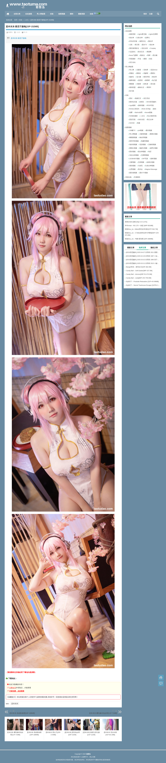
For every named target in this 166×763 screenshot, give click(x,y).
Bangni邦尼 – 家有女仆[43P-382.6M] (138, 267)
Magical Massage (151, 169)
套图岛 (10, 32)
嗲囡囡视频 (133, 137)
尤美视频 (141, 162)
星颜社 (131, 73)
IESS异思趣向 (151, 102)
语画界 (146, 70)
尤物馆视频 (152, 144)
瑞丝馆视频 (133, 144)
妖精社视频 (150, 162)
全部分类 (17, 14)
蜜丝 (154, 109)
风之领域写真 (152, 116)
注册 (150, 14)
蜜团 (145, 59)
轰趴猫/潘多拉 (134, 48)
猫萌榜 (147, 80)
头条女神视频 (149, 166)
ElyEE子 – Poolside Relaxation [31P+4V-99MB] (142, 281)
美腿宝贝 (138, 98)
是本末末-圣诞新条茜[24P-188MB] (22, 713)
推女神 (131, 37)
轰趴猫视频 (133, 173)
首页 (8, 14)
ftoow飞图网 (133, 55)
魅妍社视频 (143, 148)
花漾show (154, 70)
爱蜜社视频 (154, 134)
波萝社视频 (154, 148)
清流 (150, 59)
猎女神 (152, 45)
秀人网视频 (133, 134)
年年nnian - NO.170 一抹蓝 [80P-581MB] (139, 225)
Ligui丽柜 (132, 105)
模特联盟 (132, 87)
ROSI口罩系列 (134, 109)
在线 (95, 13)
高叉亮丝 (147, 98)
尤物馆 (138, 84)
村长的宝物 (133, 41)
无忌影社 (132, 52)
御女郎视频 (143, 137)
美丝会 (140, 169)
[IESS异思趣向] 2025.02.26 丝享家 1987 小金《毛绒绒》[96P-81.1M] (143, 256)
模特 (71, 14)
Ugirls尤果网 (153, 34)
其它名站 (132, 62)
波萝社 (147, 37)
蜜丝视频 (149, 130)
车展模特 (137, 177)
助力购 (131, 91)
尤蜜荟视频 (143, 134)
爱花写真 (132, 119)
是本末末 (14, 704)
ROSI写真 (150, 105)
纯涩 (149, 151)
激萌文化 (142, 41)
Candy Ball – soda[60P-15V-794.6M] (138, 278)
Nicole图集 (148, 112)
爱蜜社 (153, 73)
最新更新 (81, 14)
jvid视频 (140, 130)
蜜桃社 (138, 73)
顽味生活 (141, 87)
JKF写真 (145, 158)
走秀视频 (132, 169)
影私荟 (146, 84)
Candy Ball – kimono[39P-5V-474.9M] (139, 274)
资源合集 (128, 177)
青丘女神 (150, 119)
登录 (145, 14)
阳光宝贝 (141, 52)
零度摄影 (132, 59)
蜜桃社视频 (133, 148)
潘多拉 (142, 55)
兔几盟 (154, 80)
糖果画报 (132, 80)
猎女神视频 (142, 151)
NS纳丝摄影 (133, 116)
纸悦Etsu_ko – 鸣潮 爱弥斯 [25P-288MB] (139, 239)
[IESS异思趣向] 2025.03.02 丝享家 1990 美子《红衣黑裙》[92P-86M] (143, 260)
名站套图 (28, 14)
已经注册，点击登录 (16, 691)
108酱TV (132, 130)
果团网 (149, 52)
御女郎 (154, 77)
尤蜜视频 (132, 162)
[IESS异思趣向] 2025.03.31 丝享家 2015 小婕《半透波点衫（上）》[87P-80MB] (143, 263)
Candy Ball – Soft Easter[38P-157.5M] (139, 271)
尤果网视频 (145, 155)
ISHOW (132, 123)
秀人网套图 (41, 14)
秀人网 (131, 70)
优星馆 (140, 80)
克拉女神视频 (134, 155)
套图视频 (61, 14)
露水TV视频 (143, 173)
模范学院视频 (134, 141)
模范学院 (147, 77)
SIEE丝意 (141, 119)
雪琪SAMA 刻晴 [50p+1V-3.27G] (136, 222)
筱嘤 (130, 112)
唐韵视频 (132, 166)
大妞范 (140, 166)
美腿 (138, 123)
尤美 (130, 45)
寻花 (139, 59)
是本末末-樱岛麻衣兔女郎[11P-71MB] (103, 713)
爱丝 (130, 98)
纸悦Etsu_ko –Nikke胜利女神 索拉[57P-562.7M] (141, 229)
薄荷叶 (149, 87)
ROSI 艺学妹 (146, 109)
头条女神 (139, 37)
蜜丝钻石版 (133, 102)
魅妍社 (131, 77)
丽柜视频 (141, 105)
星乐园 (153, 84)
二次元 (26, 20)
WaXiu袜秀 (138, 112)
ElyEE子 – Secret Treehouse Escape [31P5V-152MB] (143, 285)
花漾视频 (142, 144)
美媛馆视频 (145, 141)
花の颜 (138, 77)
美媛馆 (146, 73)
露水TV (144, 45)
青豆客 (137, 45)
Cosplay (153, 48)
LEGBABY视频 (134, 158)
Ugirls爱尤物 (142, 34)
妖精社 (141, 102)
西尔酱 (155, 55)
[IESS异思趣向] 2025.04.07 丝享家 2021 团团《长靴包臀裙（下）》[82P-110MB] (143, 252)
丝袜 (51, 14)
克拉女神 (145, 48)
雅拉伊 (150, 41)
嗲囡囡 (131, 84)
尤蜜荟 (138, 70)
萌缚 (148, 55)
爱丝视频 (132, 151)
